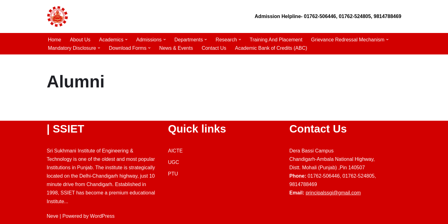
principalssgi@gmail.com (333, 192)
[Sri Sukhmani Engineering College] (57, 16)
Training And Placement (276, 39)
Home (54, 39)
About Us (80, 39)
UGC (173, 162)
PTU (173, 173)
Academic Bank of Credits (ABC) (271, 48)
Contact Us (214, 48)
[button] (126, 39)
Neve (52, 216)
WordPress (102, 216)
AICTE (175, 150)
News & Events (176, 48)
